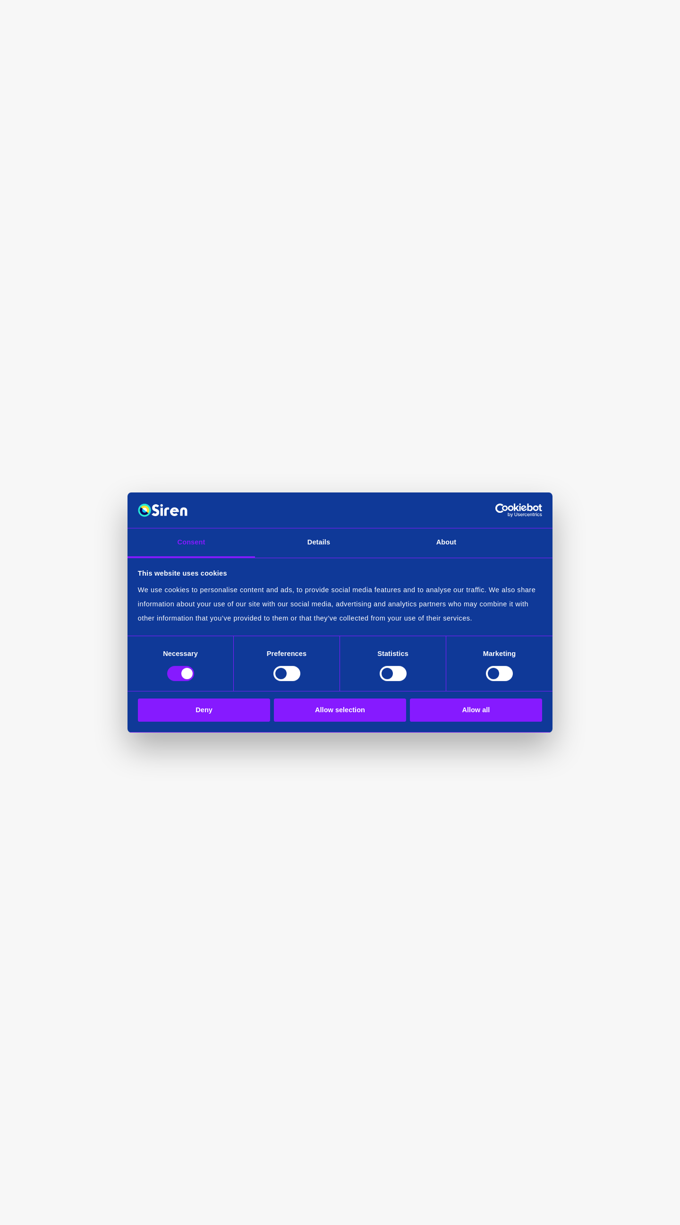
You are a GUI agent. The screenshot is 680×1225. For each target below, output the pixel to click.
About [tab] (446, 542)
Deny (204, 710)
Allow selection (340, 710)
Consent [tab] (191, 542)
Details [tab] (318, 542)
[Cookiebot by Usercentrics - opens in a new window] (500, 510)
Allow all (476, 710)
